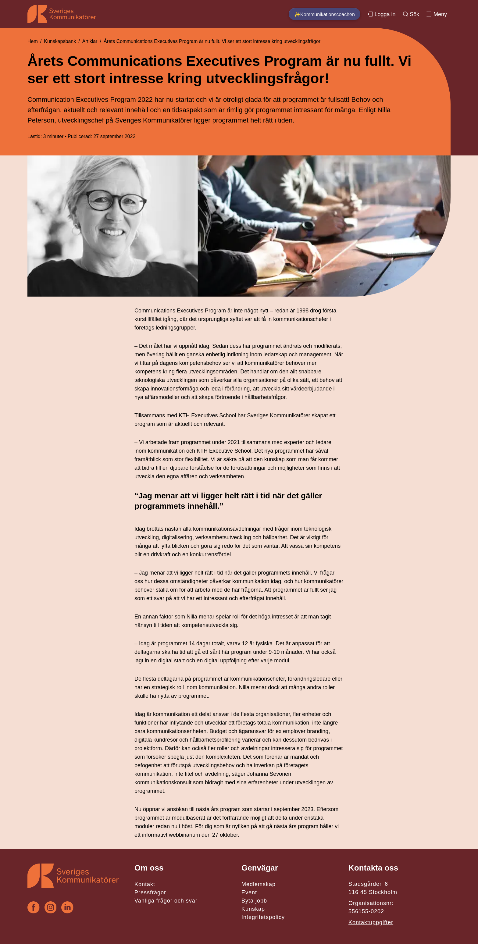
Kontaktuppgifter (370, 922)
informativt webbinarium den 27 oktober (190, 835)
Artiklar (90, 41)
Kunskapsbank (60, 41)
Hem (32, 41)
